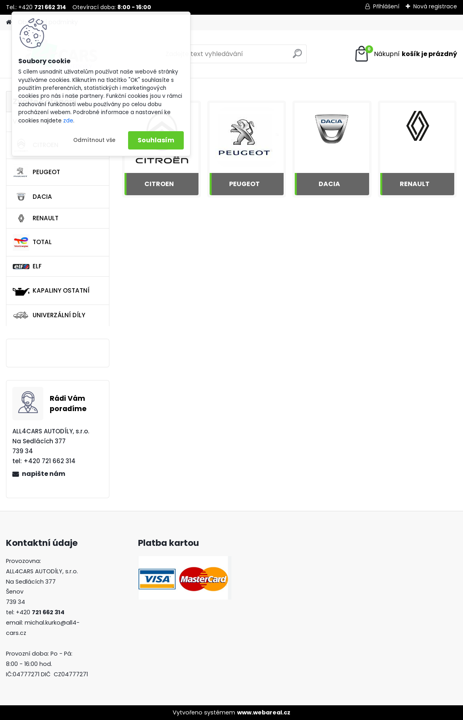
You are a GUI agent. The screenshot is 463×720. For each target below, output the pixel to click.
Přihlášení (386, 6)
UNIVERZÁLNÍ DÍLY (49, 315)
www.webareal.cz (263, 712)
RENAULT (35, 218)
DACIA (32, 196)
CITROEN (159, 183)
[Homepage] (9, 22)
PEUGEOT (36, 172)
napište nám (43, 473)
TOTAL (32, 242)
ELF (27, 266)
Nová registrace (435, 6)
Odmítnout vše (94, 140)
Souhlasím (156, 140)
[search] (297, 56)
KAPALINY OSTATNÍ (51, 290)
